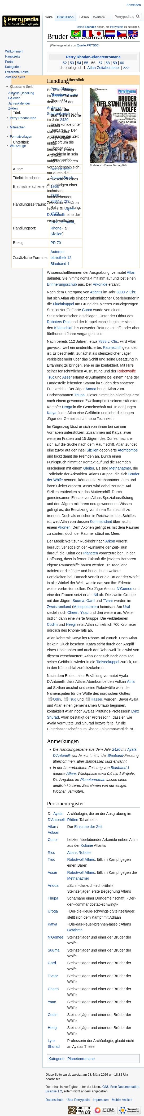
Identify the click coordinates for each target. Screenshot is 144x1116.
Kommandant (101, 521)
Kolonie (87, 845)
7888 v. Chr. (108, 341)
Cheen (72, 612)
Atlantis (96, 292)
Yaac (84, 612)
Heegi (71, 624)
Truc (50, 377)
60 (122, 63)
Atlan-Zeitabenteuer (103, 68)
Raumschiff (112, 347)
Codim (52, 624)
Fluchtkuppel (63, 304)
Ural (126, 607)
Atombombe (128, 450)
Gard (90, 600)
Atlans (71, 773)
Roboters (54, 322)
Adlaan (53, 832)
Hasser (96, 699)
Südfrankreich (58, 113)
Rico (67, 322)
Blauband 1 (60, 264)
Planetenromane (81, 1059)
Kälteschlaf (63, 328)
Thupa (79, 395)
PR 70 (56, 243)
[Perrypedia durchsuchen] (127, 27)
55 (86, 63)
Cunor (87, 310)
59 (115, 63)
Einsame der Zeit (88, 826)
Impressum (100, 1100)
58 (108, 63)
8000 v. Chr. (126, 292)
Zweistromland (59, 607)
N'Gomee (124, 589)
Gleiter (88, 468)
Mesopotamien (85, 607)
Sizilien (56, 234)
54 (79, 63)
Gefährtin (75, 930)
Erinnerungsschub (62, 284)
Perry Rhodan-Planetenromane (93, 57)
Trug (72, 699)
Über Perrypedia (78, 1100)
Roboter (85, 852)
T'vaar (108, 600)
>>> (126, 68)
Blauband (115, 755)
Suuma (78, 600)
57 (100, 63)
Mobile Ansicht (122, 1100)
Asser (67, 377)
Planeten (90, 553)
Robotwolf (75, 859)
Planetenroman (92, 780)
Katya (51, 413)
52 (65, 63)
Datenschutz (54, 1100)
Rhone (56, 228)
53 (72, 63)
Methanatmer (120, 468)
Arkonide (100, 284)
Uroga (67, 407)
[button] (21, 87)
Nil (96, 595)
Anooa (91, 389)
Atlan (131, 272)
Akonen (64, 527)
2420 (64, 120)
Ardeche (54, 108)
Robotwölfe (126, 371)
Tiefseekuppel (107, 662)
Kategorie (56, 1059)
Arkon (110, 541)
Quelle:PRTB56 (87, 45)
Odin (57, 699)
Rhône (72, 820)
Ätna (131, 681)
